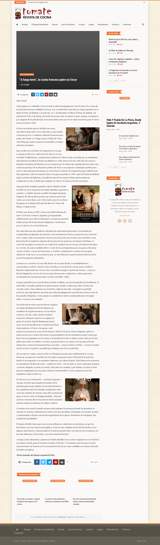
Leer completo (125, 215)
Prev (110, 81)
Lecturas (81, 24)
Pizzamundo (124, 98)
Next (116, 81)
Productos (115, 24)
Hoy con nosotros (68, 24)
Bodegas (25, 24)
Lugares (91, 24)
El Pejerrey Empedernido (40, 24)
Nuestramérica (103, 24)
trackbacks (62, 517)
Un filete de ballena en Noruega (121, 50)
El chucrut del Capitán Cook (38, 2)
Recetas (55, 24)
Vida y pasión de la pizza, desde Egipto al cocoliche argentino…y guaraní (124, 122)
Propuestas (127, 24)
